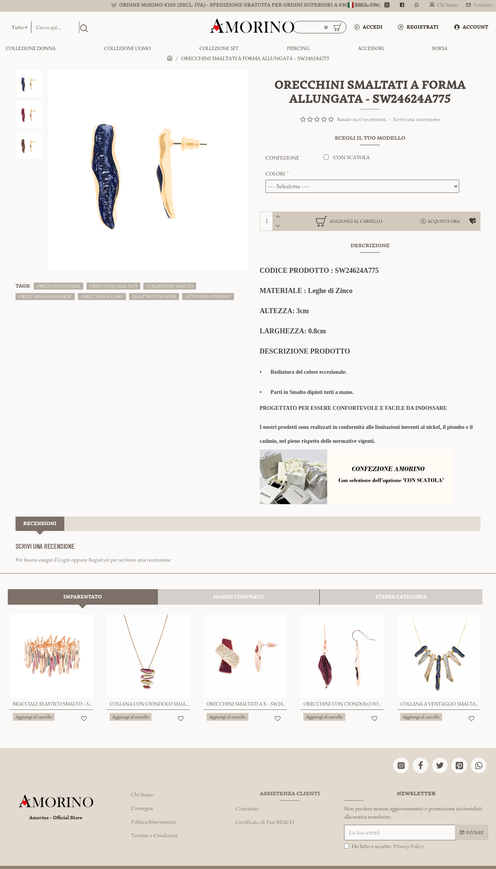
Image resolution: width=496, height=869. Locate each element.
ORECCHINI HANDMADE (45, 296)
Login (64, 551)
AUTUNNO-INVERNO (208, 296)
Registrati (98, 551)
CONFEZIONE (282, 157)
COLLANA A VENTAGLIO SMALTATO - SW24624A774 (440, 686)
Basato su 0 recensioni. (362, 119)
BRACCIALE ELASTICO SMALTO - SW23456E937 (53, 686)
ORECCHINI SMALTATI (113, 286)
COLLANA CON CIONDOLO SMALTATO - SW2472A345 (150, 686)
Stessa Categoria (401, 578)
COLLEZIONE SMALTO (169, 286)
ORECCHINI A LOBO (102, 296)
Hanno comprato (238, 578)
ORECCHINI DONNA (58, 286)
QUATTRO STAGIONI (154, 296)
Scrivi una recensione (416, 119)
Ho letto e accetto (384, 824)
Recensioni (40, 514)
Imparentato (82, 578)
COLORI (275, 173)
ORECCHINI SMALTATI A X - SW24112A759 (247, 686)
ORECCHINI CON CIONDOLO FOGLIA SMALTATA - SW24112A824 (343, 686)
